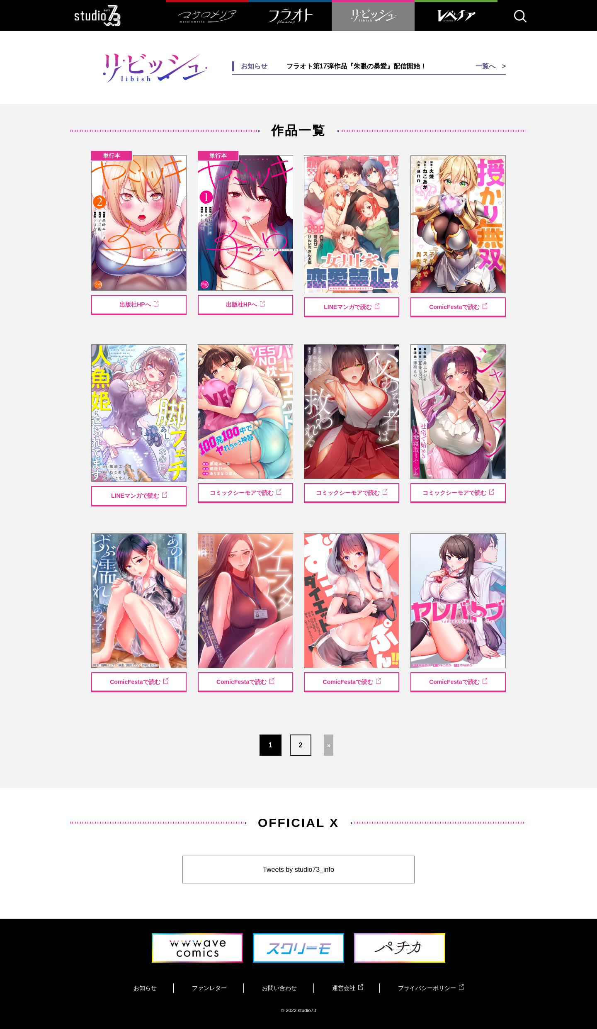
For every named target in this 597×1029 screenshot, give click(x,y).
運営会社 (347, 988)
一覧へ (485, 66)
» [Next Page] (328, 745)
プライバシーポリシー (431, 988)
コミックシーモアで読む (245, 492)
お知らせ (145, 988)
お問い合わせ (279, 988)
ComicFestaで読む (458, 306)
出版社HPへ (138, 304)
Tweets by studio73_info (298, 869)
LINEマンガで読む (351, 306)
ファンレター (209, 988)
